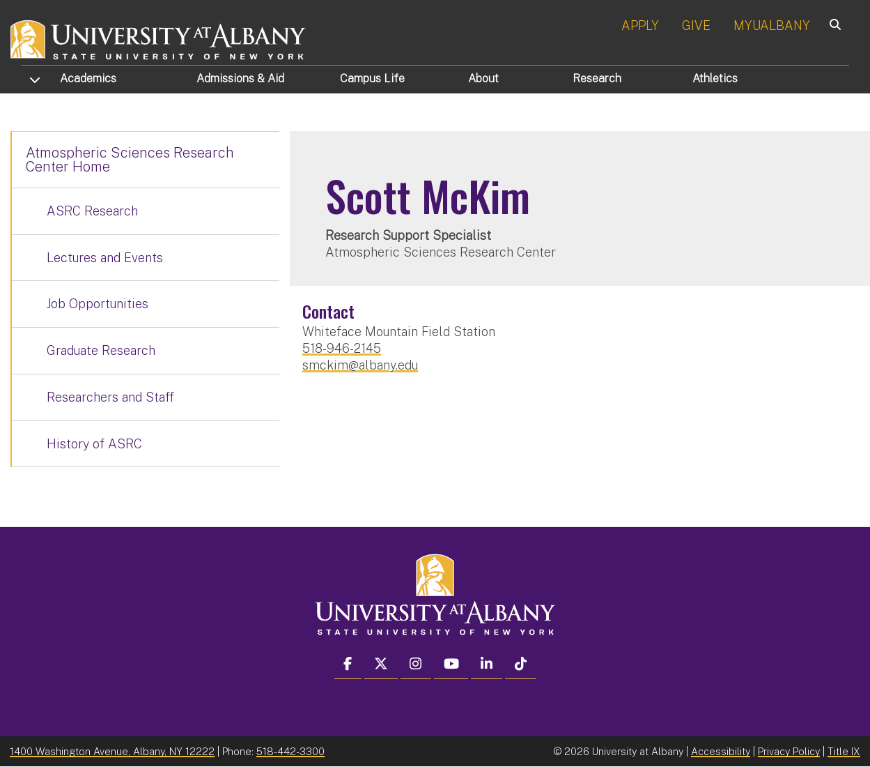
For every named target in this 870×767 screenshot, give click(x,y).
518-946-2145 (341, 348)
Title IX (844, 751)
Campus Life (372, 78)
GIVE (696, 25)
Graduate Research (101, 350)
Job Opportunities (97, 303)
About (483, 78)
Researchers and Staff (110, 397)
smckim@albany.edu (360, 365)
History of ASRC (94, 443)
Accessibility (720, 751)
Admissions (240, 78)
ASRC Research (92, 211)
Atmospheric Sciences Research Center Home (130, 159)
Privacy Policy (789, 751)
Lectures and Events (105, 257)
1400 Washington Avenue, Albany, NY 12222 (112, 751)
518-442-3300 (290, 751)
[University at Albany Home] (158, 38)
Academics (88, 78)
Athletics (715, 78)
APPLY (640, 25)
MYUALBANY (771, 25)
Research (597, 78)
